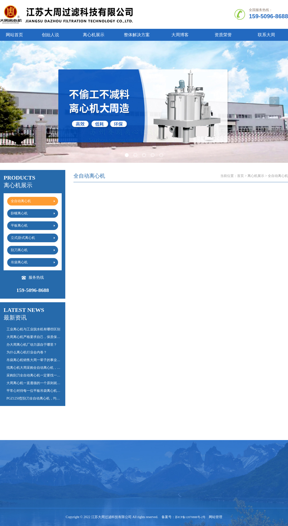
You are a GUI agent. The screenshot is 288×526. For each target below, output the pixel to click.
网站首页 (14, 34)
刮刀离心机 (81, 478)
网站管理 (217, 517)
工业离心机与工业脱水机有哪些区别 (33, 329)
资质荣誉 (223, 34)
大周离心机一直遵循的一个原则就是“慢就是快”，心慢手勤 (49, 383)
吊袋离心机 (117, 478)
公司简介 (6, 470)
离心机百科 (154, 478)
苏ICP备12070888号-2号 (190, 517)
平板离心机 (117, 470)
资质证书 (6, 486)
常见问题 (152, 470)
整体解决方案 (137, 34)
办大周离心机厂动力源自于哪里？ (31, 344)
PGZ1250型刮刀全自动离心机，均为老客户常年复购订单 (48, 398)
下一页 (219, 428)
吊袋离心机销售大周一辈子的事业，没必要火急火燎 (45, 360)
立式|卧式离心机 (48, 478)
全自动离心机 (46, 470)
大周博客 (180, 34)
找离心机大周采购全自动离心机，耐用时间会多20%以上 (48, 367)
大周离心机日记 (157, 486)
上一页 (143, 428)
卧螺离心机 (81, 470)
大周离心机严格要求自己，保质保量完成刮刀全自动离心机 (50, 337)
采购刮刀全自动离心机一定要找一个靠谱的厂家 (41, 375)
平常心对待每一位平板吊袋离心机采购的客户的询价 (45, 391)
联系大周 (266, 34)
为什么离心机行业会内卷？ (26, 352)
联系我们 (6, 494)
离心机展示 (93, 34)
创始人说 (50, 34)
